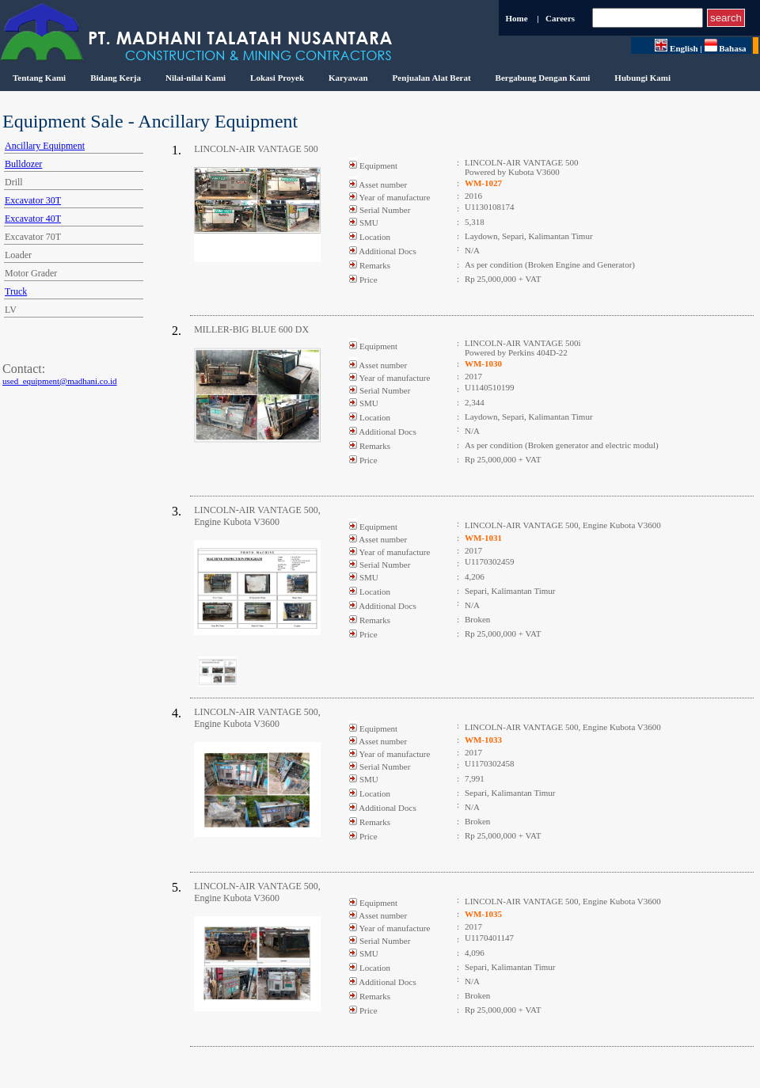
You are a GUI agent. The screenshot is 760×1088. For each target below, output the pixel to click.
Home (516, 18)
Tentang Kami (39, 77)
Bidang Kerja (115, 77)
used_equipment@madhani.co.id (59, 381)
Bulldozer (23, 163)
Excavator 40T (33, 218)
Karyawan (348, 77)
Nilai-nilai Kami (195, 77)
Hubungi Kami (642, 77)
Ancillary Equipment (45, 145)
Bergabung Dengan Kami (543, 77)
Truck (16, 291)
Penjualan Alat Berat (432, 77)
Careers (560, 18)
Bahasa (728, 48)
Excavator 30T (33, 200)
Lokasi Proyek (277, 77)
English (676, 48)
